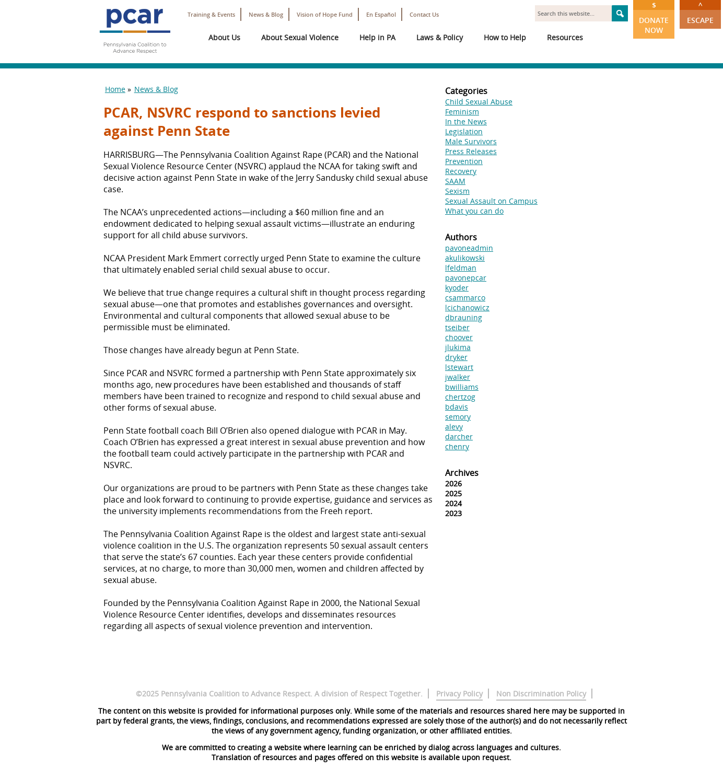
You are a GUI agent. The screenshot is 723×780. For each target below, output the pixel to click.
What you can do (474, 211)
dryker (456, 357)
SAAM (455, 181)
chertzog (460, 397)
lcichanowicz (467, 307)
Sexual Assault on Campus (491, 201)
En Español (381, 14)
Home (115, 89)
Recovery (460, 171)
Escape (700, 12)
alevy (454, 427)
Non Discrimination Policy (541, 693)
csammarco (465, 297)
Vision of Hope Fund (325, 14)
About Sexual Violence (300, 37)
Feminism (462, 112)
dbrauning (463, 317)
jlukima (458, 347)
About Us (224, 37)
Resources (565, 37)
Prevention (464, 161)
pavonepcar (465, 278)
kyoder (457, 288)
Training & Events (211, 14)
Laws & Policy (439, 37)
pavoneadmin (469, 248)
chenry (457, 446)
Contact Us (424, 14)
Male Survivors (471, 141)
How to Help (505, 37)
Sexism (457, 191)
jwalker (457, 377)
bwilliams (462, 387)
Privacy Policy (459, 693)
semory (458, 417)
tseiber (457, 327)
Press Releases (471, 151)
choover (459, 337)
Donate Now (653, 17)
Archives (462, 473)
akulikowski (465, 258)
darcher (459, 436)
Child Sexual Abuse (478, 102)
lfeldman (460, 268)
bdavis (456, 407)
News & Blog (266, 14)
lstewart (459, 367)
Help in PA (377, 37)
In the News (466, 121)
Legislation (464, 131)
